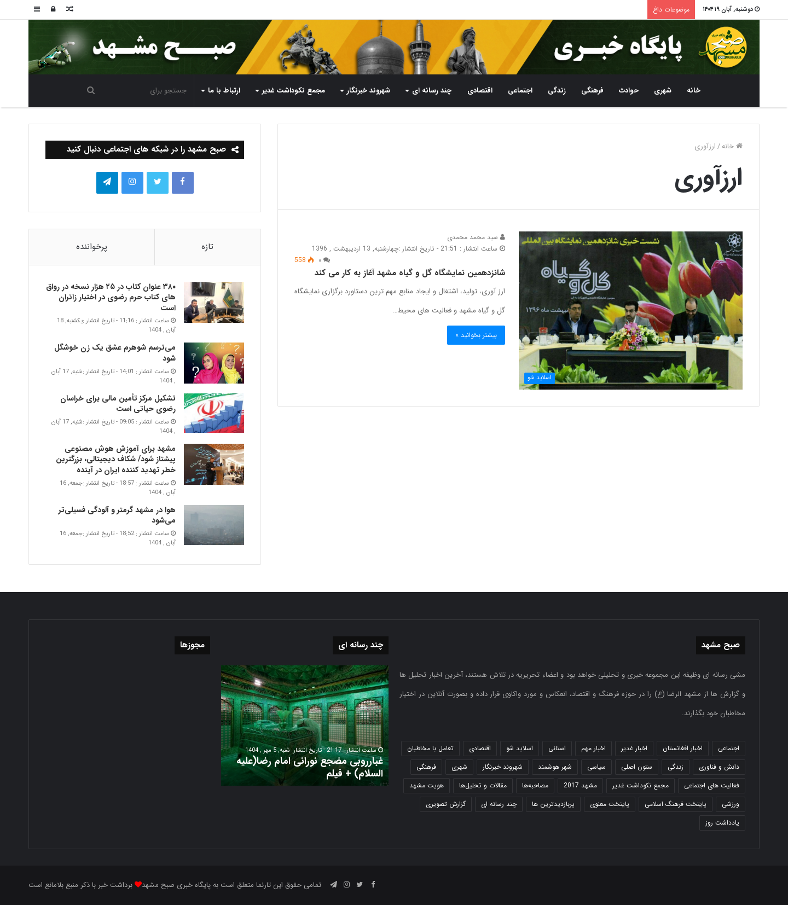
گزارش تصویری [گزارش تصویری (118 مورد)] (446, 804)
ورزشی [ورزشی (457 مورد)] (730, 804)
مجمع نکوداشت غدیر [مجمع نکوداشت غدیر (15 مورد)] (640, 785)
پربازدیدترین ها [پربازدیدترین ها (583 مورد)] (553, 804)
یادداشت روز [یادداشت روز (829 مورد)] (722, 822)
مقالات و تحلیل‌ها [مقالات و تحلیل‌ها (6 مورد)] (483, 785)
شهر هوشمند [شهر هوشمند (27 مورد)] (555, 767)
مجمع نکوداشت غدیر (293, 90)
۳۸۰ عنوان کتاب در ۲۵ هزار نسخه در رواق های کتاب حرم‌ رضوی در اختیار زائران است (111, 297)
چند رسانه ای (431, 90)
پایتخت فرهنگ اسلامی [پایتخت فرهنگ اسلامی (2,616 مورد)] (675, 804)
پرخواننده (91, 246)
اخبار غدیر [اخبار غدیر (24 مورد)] (634, 748)
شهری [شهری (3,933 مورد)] (459, 767)
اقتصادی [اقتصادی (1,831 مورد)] (480, 748)
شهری (662, 90)
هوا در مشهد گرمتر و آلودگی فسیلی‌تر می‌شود (117, 515)
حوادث (629, 90)
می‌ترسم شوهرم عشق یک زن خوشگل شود (115, 352)
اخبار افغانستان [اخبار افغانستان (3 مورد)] (683, 748)
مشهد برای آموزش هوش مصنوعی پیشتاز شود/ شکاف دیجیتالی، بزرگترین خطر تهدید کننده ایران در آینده (116, 459)
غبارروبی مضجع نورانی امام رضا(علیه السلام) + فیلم (309, 767)
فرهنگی (592, 90)
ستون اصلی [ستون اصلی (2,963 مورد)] (636, 767)
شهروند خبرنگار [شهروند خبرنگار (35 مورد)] (503, 767)
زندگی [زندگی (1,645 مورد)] (675, 767)
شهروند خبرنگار (368, 90)
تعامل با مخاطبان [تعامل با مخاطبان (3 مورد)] (430, 748)
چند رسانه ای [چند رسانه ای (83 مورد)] (499, 804)
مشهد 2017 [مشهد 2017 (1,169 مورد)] (580, 785)
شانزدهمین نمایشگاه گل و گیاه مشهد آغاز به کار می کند (410, 273)
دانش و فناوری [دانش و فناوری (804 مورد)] (719, 767)
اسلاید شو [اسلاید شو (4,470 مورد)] (519, 748)
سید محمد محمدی (476, 237)
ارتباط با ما (224, 90)
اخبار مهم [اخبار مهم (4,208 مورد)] (593, 748)
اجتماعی (520, 90)
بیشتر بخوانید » (476, 335)
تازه (207, 246)
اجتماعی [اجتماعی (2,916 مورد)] (728, 748)
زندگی (557, 90)
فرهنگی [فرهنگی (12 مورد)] (426, 767)
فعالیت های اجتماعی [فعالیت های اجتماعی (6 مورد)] (711, 785)
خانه (693, 90)
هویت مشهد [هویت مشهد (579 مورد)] (426, 785)
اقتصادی (480, 90)
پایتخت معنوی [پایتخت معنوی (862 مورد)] (609, 804)
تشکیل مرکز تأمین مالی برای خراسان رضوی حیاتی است (118, 403)
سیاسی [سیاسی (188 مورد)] (596, 767)
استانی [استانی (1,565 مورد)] (557, 748)
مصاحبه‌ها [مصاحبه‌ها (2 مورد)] (535, 785)
